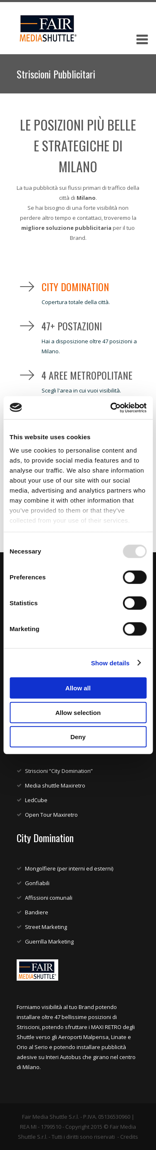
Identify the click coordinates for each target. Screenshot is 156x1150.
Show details (110, 662)
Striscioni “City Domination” (59, 771)
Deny (78, 736)
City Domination (75, 286)
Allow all (78, 688)
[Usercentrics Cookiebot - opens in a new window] (111, 407)
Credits (129, 1136)
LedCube (36, 800)
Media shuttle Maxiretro (55, 785)
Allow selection (78, 712)
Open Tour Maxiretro (51, 814)
